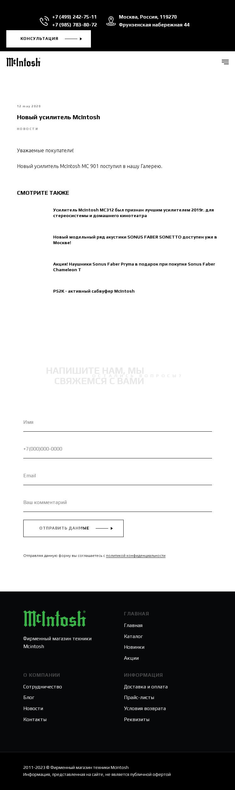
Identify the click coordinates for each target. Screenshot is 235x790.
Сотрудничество (42, 687)
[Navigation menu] (225, 62)
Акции (131, 658)
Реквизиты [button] (136, 719)
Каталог (133, 636)
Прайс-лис (136, 697)
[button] (48, 39)
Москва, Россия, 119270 (148, 17)
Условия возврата (145, 708)
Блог (28, 697)
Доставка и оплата (146, 687)
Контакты (35, 719)
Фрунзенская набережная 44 (154, 25)
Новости (33, 708)
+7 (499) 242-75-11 (74, 17)
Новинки (134, 647)
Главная (133, 625)
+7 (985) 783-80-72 (74, 25)
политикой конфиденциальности (135, 555)
